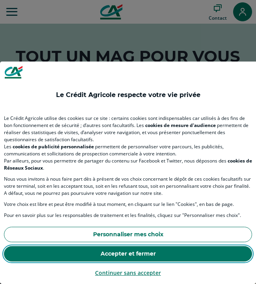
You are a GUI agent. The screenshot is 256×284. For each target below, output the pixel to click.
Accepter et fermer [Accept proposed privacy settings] (128, 253)
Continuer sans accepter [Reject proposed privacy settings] (128, 273)
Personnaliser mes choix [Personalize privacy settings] (128, 234)
